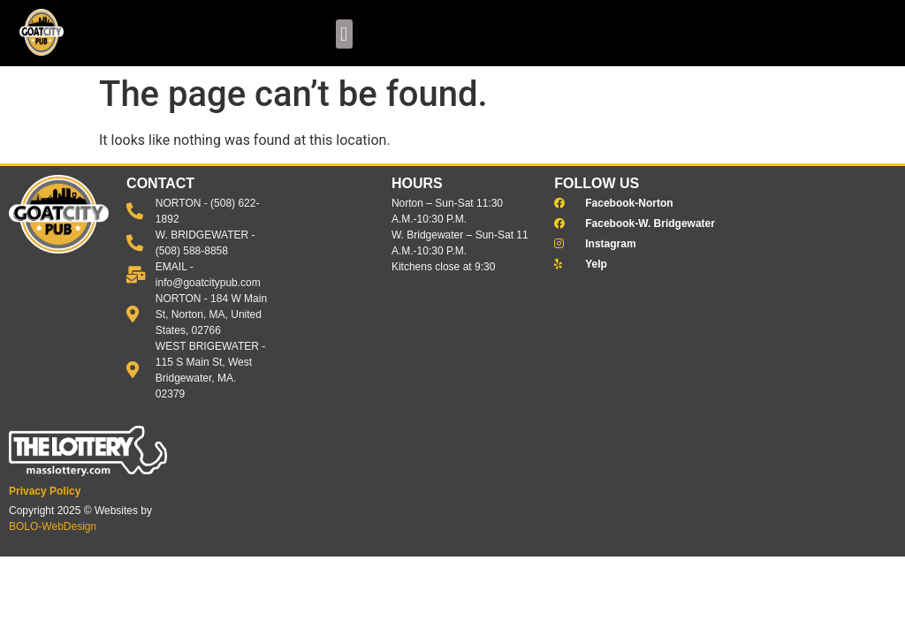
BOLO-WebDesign (52, 526)
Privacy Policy (44, 491)
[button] (344, 34)
